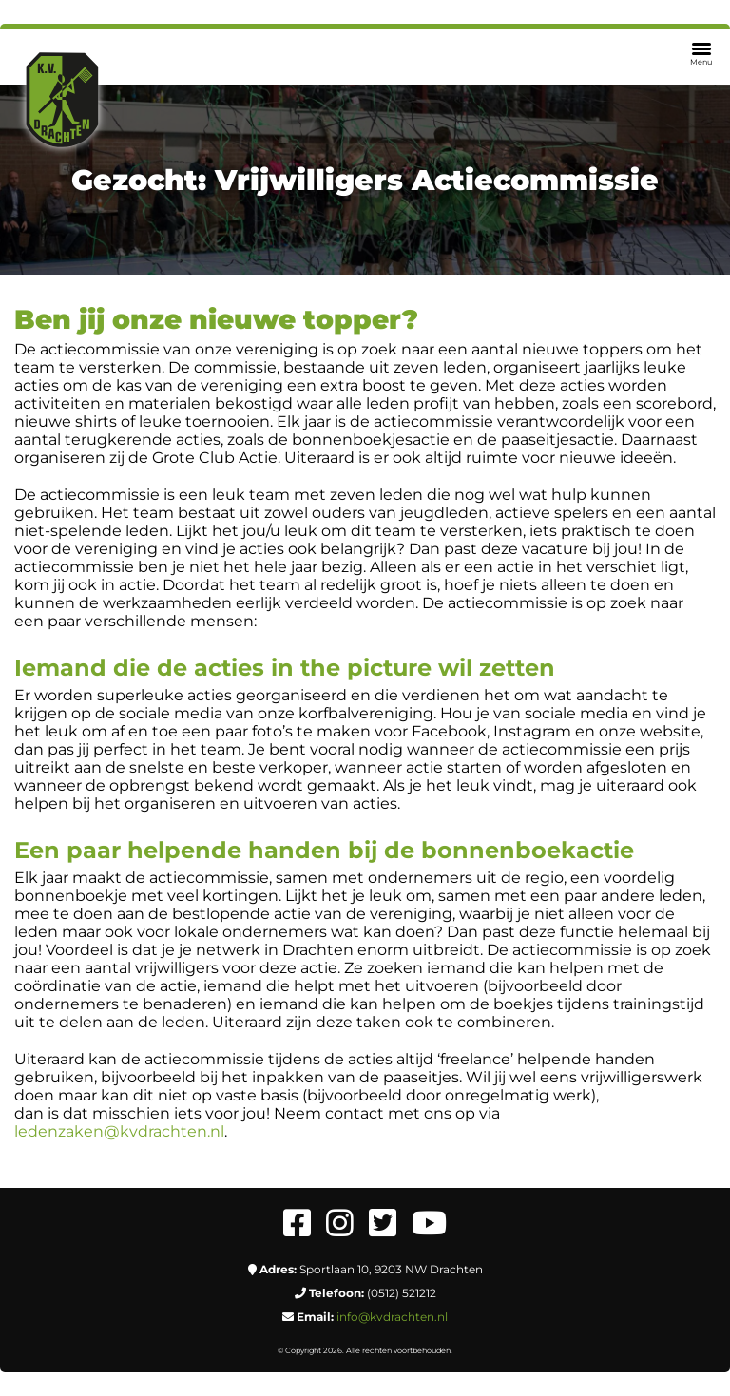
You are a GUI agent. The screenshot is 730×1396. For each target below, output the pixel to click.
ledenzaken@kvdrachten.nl (119, 1131)
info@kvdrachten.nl (392, 1317)
